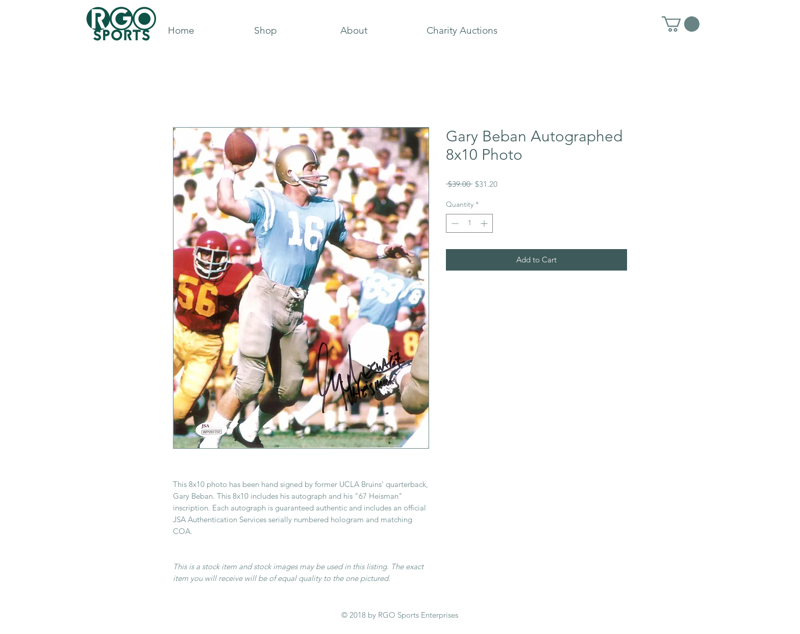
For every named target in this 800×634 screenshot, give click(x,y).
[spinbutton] (469, 223)
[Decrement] (453, 223)
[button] (680, 24)
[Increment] (485, 223)
